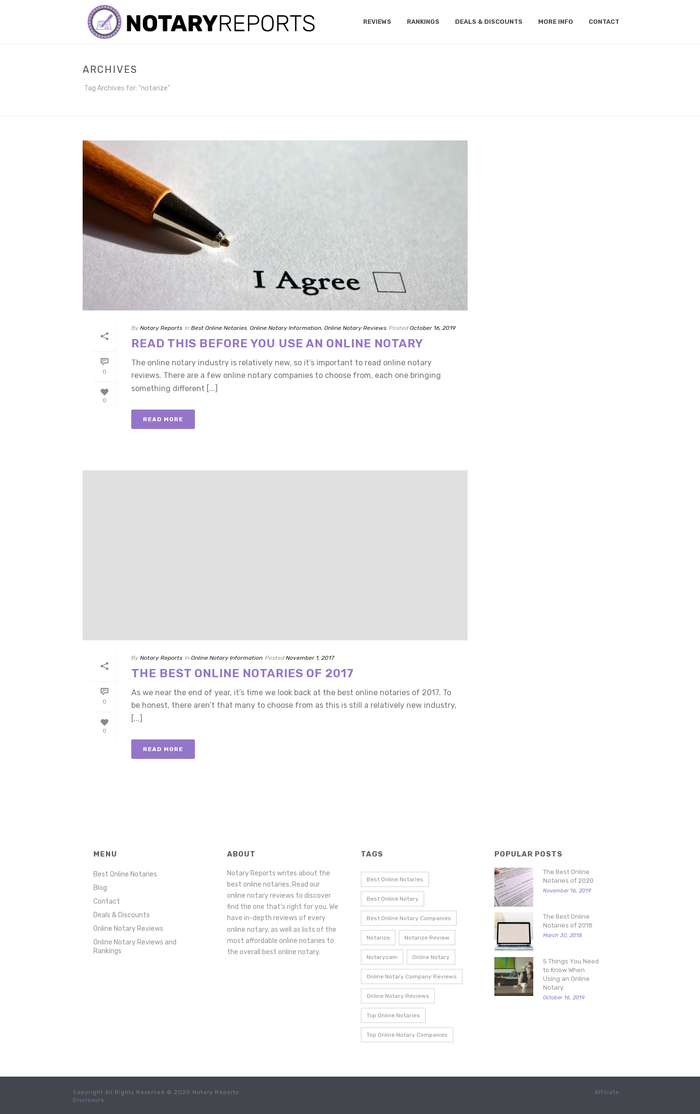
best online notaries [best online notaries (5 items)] (395, 879)
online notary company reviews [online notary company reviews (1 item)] (412, 976)
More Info (555, 21)
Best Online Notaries (219, 328)
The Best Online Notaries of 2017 (242, 673)
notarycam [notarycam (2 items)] (382, 957)
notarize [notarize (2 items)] (378, 937)
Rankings (423, 21)
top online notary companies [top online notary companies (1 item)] (407, 1034)
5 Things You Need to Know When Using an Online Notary (571, 974)
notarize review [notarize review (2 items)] (427, 937)
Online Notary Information (285, 328)
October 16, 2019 (432, 328)
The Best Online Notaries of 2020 (568, 876)
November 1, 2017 (310, 657)
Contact (604, 21)
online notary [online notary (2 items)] (431, 957)
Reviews (377, 21)
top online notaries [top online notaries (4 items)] (393, 1015)
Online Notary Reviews (355, 328)
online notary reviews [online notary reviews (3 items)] (398, 996)
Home (598, 106)
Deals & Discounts (489, 21)
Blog (100, 888)
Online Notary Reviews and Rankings (134, 946)
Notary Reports (161, 328)
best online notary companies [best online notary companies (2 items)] (409, 918)
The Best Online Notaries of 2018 (568, 921)
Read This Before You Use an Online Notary (277, 343)
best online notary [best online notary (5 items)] (393, 898)
